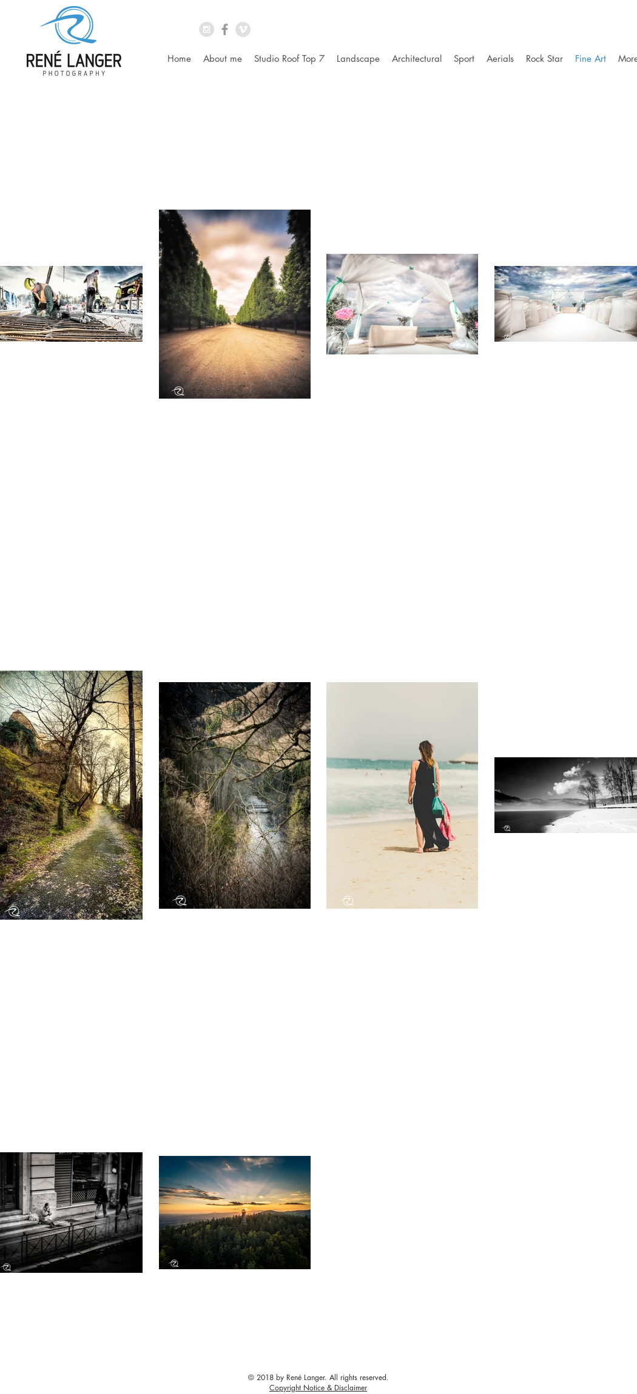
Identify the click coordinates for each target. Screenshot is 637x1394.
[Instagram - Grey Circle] (206, 29)
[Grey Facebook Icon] (224, 29)
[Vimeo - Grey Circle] (243, 29)
